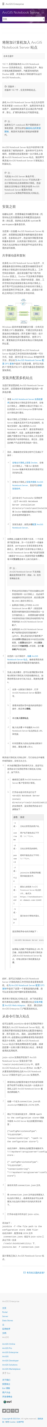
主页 (4, 1308)
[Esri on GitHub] (13, 1411)
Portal (5, 1312)
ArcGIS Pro (7, 1348)
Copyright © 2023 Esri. (11, 1419)
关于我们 (6, 1380)
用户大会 (6, 1392)
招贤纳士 (6, 1384)
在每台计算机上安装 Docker (24, 462)
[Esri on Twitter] (4, 1411)
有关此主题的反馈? (36, 1278)
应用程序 (6, 1329)
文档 (4, 1333)
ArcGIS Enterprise (10, 1352)
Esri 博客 (6, 1388)
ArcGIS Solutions (9, 1365)
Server (5, 1316)
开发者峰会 (7, 1396)
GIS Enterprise (15, 4)
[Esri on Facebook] (8, 1411)
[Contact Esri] (17, 1411)
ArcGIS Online (8, 1344)
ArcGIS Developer (10, 1360)
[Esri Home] (7, 1402)
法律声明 (20, 1422)
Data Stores (7, 1320)
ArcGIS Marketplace (11, 1369)
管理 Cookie (10, 1422)
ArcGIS (5, 1356)
